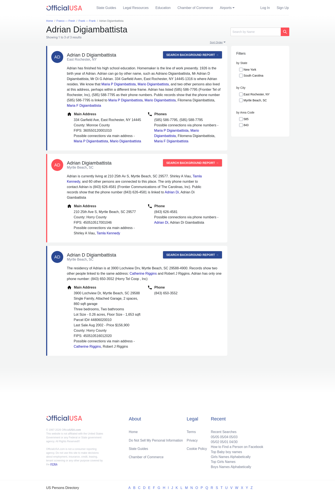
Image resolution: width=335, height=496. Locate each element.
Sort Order (216, 42)
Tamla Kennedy (108, 233)
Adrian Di (172, 192)
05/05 (214, 436)
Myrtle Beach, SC (255, 100)
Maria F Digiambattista (84, 105)
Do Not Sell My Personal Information (156, 439)
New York (250, 69)
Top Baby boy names (225, 451)
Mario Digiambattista (153, 84)
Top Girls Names (222, 461)
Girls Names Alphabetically (230, 456)
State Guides (106, 8)
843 (246, 125)
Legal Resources (136, 8)
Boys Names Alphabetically (230, 466)
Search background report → (192, 55)
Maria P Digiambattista (118, 84)
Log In (265, 8)
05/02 (214, 441)
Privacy (192, 439)
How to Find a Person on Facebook (236, 446)
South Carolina (253, 75)
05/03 (232, 436)
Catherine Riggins (143, 273)
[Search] (256, 32)
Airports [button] (226, 8)
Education (163, 8)
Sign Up (283, 8)
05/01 (223, 441)
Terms (191, 431)
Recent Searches (223, 431)
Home (133, 431)
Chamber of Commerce (195, 8)
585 (246, 119)
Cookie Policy (197, 448)
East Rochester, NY (257, 94)
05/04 (223, 436)
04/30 (232, 441)
